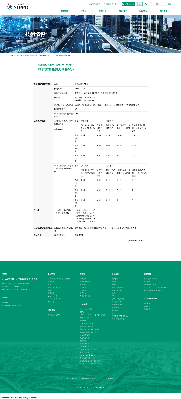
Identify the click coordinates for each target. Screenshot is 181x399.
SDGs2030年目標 (86, 309)
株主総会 (83, 284)
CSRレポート (84, 312)
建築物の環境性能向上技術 (89, 332)
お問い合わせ (129, 4)
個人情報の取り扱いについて (11, 305)
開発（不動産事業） (119, 319)
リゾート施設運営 (118, 299)
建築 (113, 293)
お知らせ (51, 302)
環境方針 (83, 321)
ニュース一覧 (52, 296)
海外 (113, 313)
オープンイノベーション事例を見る (156, 287)
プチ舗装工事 (116, 302)
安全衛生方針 (84, 338)
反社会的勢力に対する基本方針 (90, 361)
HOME (4, 274)
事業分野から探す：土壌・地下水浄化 (38, 55)
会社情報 (64, 11)
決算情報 (83, 279)
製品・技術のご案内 (150, 279)
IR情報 (83, 11)
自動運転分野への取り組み (153, 290)
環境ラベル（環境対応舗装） (90, 329)
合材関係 (147, 309)
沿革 (49, 284)
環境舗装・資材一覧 (87, 326)
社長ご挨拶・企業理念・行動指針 (59, 279)
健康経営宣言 (84, 344)
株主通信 (83, 287)
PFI (113, 296)
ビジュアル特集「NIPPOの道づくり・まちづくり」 (22, 279)
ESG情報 (143, 11)
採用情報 (163, 11)
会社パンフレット (54, 287)
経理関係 (147, 303)
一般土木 (115, 284)
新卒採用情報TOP (54, 315)
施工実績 (147, 281)
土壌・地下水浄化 (118, 290)
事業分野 (102, 11)
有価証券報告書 (85, 296)
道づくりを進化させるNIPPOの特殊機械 (15, 284)
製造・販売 (115, 307)
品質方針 (83, 341)
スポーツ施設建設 (118, 287)
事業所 (50, 290)
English (139, 4)
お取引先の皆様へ (95, 4)
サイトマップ (71, 378)
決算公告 (83, 290)
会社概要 (51, 281)
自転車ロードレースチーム (89, 349)
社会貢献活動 (84, 346)
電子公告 (83, 293)
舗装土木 (115, 281)
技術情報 (123, 11)
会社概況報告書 (85, 281)
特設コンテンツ (111, 4)
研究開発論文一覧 (150, 284)
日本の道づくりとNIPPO (10, 287)
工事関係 (147, 306)
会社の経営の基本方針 (87, 358)
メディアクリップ (54, 299)
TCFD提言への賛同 (86, 323)
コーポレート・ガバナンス (89, 364)
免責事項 (5, 302)
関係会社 (51, 293)
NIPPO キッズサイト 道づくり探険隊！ (15, 289)
